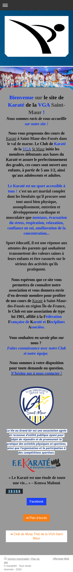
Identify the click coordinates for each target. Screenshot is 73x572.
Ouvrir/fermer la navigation (36, 5)
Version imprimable (16, 557)
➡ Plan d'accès (36, 516)
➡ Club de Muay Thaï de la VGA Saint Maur (36, 535)
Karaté (11, 138)
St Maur (38, 149)
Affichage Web (61, 557)
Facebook (36, 500)
